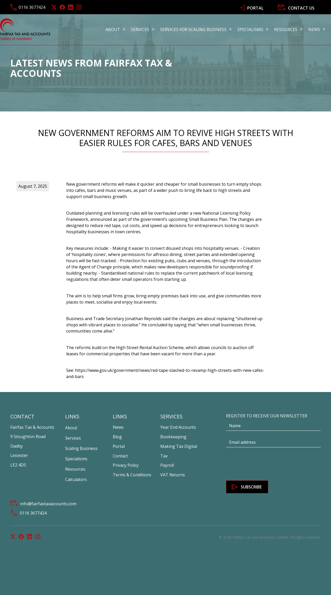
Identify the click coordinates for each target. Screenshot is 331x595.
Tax (164, 456)
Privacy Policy (126, 465)
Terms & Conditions (132, 475)
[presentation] (265, 464)
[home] (25, 29)
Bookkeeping (173, 437)
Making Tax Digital (178, 446)
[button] (118, 29)
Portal (119, 446)
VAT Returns (172, 475)
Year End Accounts (178, 427)
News (118, 427)
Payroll (167, 465)
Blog (117, 437)
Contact (120, 456)
